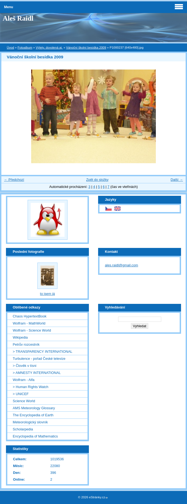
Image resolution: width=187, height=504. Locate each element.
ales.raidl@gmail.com (121, 265)
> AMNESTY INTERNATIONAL (37, 373)
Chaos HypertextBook (29, 316)
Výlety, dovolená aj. (49, 47)
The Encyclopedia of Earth (33, 415)
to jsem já (47, 294)
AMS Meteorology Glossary (34, 408)
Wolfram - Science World (32, 330)
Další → (176, 180)
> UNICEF (21, 394)
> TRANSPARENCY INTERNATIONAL (42, 351)
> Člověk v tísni (24, 366)
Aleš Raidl (18, 18)
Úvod (10, 47)
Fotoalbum (25, 47)
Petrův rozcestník (26, 344)
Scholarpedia (23, 429)
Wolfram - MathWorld (29, 323)
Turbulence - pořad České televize (39, 359)
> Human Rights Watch (30, 387)
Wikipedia (20, 337)
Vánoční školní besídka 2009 (86, 47)
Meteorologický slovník (30, 422)
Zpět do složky (97, 180)
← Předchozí (14, 180)
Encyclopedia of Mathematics (35, 436)
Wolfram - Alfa (23, 380)
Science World (24, 401)
